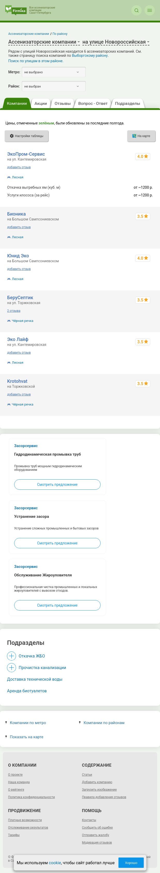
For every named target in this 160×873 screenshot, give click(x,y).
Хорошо (131, 863)
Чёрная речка (22, 321)
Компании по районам (102, 722)
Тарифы (14, 835)
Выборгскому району (90, 55)
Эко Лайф (17, 339)
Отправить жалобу (95, 835)
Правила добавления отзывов (104, 797)
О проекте (15, 774)
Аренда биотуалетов (27, 690)
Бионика (16, 214)
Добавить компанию (97, 782)
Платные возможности (25, 820)
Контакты (89, 820)
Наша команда (19, 782)
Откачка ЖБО (32, 656)
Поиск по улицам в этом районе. (36, 61)
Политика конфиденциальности (31, 797)
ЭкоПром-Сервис (26, 154)
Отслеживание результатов (28, 827)
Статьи (87, 774)
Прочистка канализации (42, 667)
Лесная (18, 177)
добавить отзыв (19, 167)
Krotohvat (17, 381)
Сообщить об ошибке (97, 827)
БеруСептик (20, 297)
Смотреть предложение (57, 484)
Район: (14, 86)
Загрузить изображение (99, 789)
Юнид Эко (18, 255)
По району (59, 34)
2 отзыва (13, 311)
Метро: (14, 72)
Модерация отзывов (97, 842)
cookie (55, 862)
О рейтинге (16, 789)
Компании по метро (25, 722)
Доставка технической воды (34, 679)
